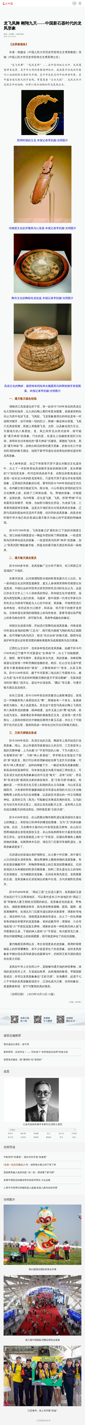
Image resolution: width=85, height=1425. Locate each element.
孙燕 (74, 1137)
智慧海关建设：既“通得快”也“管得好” (23, 1059)
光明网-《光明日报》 (17, 34)
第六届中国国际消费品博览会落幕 (42, 1340)
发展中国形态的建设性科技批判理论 (22, 1180)
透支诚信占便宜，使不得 (16, 1044)
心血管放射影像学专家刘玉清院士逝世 (42, 1124)
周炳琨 (36, 1137)
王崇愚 (74, 1133)
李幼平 (10, 1133)
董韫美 (48, 1137)
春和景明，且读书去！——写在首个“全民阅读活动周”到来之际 (36, 1052)
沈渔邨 (23, 1137)
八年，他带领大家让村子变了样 (30, 1164)
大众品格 (45, 1180)
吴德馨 (36, 1133)
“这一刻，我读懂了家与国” (41, 1172)
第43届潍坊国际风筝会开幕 (42, 1269)
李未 (61, 1137)
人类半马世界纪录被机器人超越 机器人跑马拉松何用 (30, 1187)
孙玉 (48, 1133)
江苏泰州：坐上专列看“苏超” (42, 1410)
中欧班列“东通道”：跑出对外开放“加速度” (25, 1157)
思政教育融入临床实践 (15, 1172)
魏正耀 (23, 1133)
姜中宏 (10, 1137)
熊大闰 (61, 1133)
